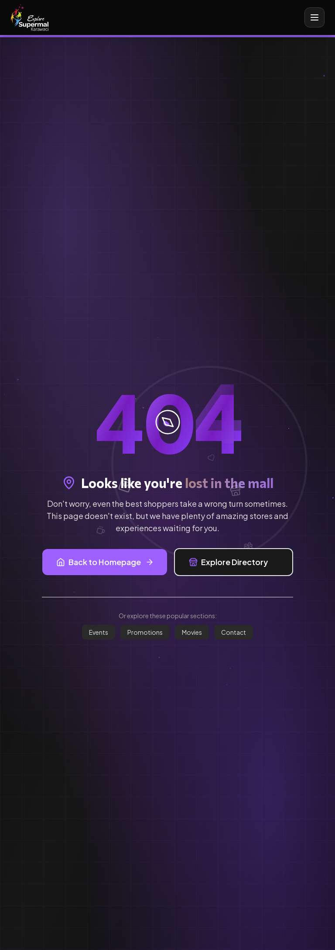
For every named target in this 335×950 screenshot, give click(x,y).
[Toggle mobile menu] (314, 17)
